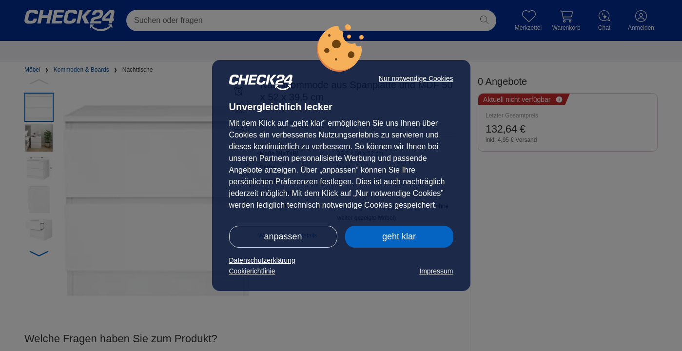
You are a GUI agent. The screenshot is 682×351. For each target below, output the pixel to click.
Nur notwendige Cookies (416, 78)
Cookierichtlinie (252, 271)
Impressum (436, 271)
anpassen (283, 236)
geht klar (399, 236)
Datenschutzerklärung (262, 260)
